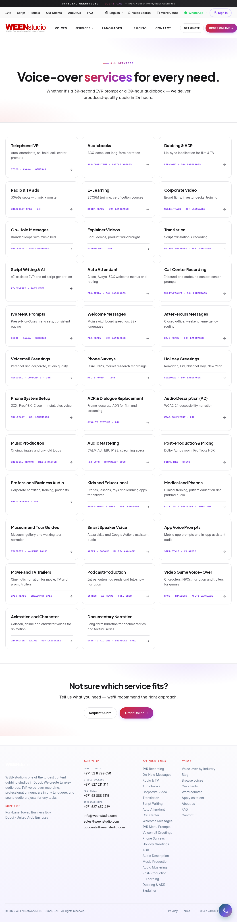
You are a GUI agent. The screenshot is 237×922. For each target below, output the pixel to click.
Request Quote (100, 713)
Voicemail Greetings (157, 832)
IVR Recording (153, 769)
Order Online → (221, 28)
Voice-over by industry (198, 769)
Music (35, 12)
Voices (61, 28)
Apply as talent (193, 798)
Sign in (221, 12)
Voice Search (139, 12)
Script (21, 12)
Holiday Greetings (156, 844)
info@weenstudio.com (100, 815)
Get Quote (192, 28)
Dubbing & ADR (154, 885)
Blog (185, 774)
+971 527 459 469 (97, 807)
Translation (151, 798)
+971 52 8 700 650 (97, 773)
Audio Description (156, 856)
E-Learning (151, 879)
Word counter (192, 792)
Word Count (167, 12)
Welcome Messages (158, 821)
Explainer (149, 890)
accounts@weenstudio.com (104, 827)
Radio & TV (151, 780)
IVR (8, 12)
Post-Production (154, 873)
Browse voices (192, 780)
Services (84, 28)
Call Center (151, 815)
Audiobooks (151, 786)
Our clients (190, 786)
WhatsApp (194, 12)
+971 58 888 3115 (96, 795)
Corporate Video (155, 792)
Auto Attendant (154, 809)
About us (188, 803)
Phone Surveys (154, 838)
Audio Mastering (155, 867)
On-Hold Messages (157, 774)
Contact (163, 28)
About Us (74, 12)
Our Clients (54, 12)
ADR (146, 850)
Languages (113, 28)
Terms (186, 911)
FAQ (90, 12)
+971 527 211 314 (96, 784)
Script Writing (153, 803)
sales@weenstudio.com (101, 821)
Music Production (155, 861)
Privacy (173, 911)
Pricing (140, 28)
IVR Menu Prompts (156, 827)
